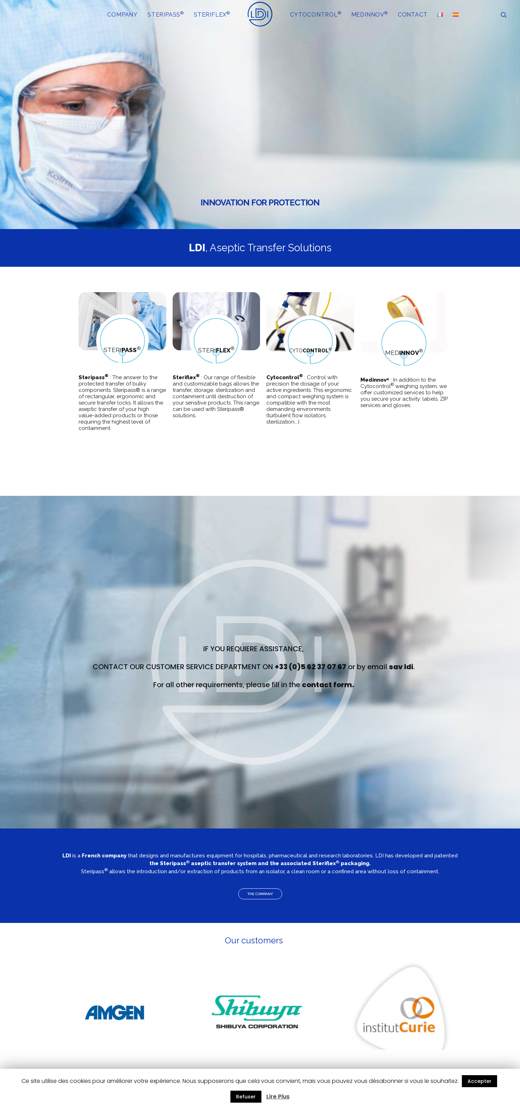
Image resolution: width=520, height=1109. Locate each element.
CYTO (309, 350)
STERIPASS (166, 14)
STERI (120, 349)
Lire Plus (278, 1096)
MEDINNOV (369, 14)
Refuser (246, 1096)
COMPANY (122, 14)
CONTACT (413, 14)
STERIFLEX (212, 14)
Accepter (479, 1081)
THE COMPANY (260, 894)
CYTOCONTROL (315, 14)
